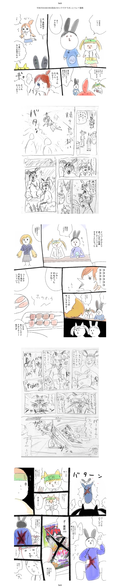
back (60, 3)
